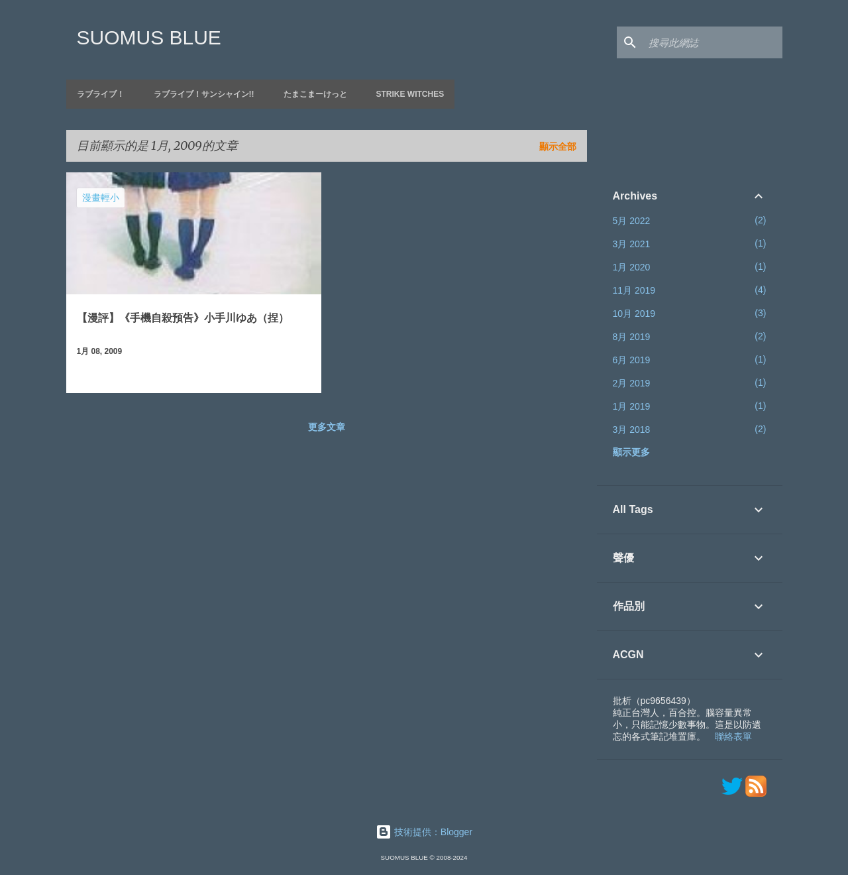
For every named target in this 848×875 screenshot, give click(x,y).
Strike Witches (410, 94)
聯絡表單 (733, 736)
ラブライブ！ (101, 94)
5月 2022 (632, 220)
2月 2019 (632, 383)
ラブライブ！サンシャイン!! (204, 94)
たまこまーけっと (315, 94)
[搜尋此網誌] (712, 42)
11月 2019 (634, 290)
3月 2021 (632, 244)
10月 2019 (634, 313)
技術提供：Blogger (424, 832)
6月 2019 (632, 360)
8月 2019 (632, 336)
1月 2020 (632, 267)
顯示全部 (557, 146)
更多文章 (326, 427)
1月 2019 (632, 406)
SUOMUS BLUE (149, 37)
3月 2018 (632, 429)
